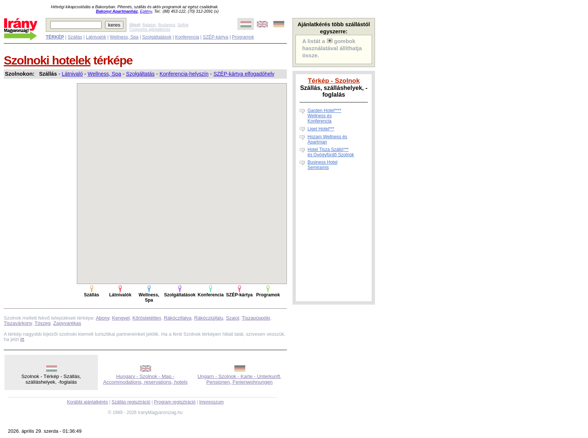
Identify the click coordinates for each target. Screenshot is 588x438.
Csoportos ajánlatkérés (149, 29)
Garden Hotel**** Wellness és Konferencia (324, 116)
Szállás (75, 37)
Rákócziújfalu (208, 318)
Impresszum (211, 402)
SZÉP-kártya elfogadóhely (243, 74)
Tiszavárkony (18, 323)
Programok (243, 37)
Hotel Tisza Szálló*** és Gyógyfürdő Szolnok (331, 152)
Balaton (149, 24)
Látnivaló (72, 74)
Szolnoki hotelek (47, 60)
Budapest (166, 24)
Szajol (232, 318)
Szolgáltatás (140, 74)
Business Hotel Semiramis (323, 165)
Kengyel (121, 318)
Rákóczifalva (178, 318)
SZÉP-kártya (215, 37)
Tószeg (42, 323)
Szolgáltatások (156, 37)
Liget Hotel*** (321, 129)
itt (22, 339)
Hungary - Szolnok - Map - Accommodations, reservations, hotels (145, 379)
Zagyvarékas (67, 323)
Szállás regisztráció (131, 402)
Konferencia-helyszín (183, 74)
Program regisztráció (175, 402)
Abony (103, 318)
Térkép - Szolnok (334, 80)
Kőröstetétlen (146, 318)
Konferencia (187, 37)
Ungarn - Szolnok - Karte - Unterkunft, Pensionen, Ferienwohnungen (240, 379)
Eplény (146, 11)
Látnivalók (96, 37)
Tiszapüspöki (256, 318)
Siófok (183, 24)
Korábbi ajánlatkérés (87, 402)
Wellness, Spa (124, 37)
